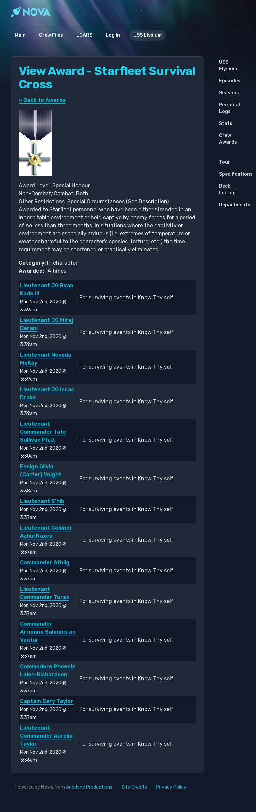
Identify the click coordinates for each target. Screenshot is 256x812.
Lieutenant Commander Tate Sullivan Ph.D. (43, 432)
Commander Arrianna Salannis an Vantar (48, 632)
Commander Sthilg (45, 562)
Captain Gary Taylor (46, 701)
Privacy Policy (171, 787)
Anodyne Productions (89, 787)
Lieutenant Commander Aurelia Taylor (46, 736)
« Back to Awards (42, 100)
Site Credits (134, 787)
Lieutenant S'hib (42, 501)
